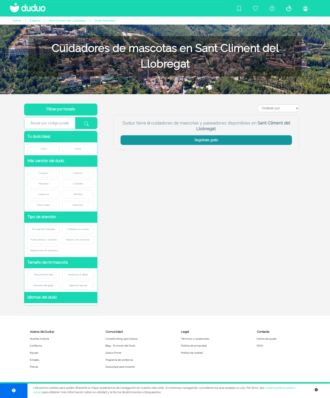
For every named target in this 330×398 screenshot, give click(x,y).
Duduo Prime (113, 352)
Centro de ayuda (266, 338)
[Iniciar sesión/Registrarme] (305, 8)
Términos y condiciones (195, 338)
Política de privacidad (194, 345)
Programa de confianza (119, 359)
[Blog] (239, 8)
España (35, 20)
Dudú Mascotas (105, 20)
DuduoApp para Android (120, 366)
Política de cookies (192, 352)
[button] (60, 136)
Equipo (34, 352)
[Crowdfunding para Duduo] (255, 8)
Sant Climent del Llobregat (67, 20)
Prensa (34, 366)
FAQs (260, 345)
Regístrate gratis (206, 140)
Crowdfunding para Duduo (121, 338)
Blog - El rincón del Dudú (120, 345)
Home (17, 20)
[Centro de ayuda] (272, 8)
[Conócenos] (289, 8)
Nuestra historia (39, 338)
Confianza (36, 345)
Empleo (34, 359)
